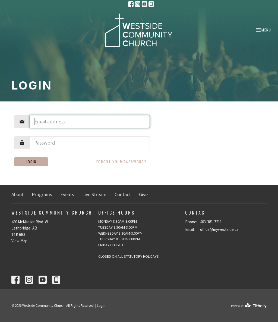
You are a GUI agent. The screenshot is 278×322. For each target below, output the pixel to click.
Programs (42, 194)
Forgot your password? (121, 161)
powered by (249, 306)
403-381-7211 (211, 221)
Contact (123, 194)
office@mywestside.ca (219, 229)
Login (31, 161)
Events (67, 194)
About (17, 194)
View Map (19, 240)
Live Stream (94, 194)
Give (143, 194)
